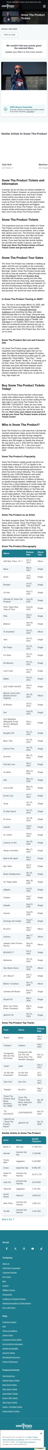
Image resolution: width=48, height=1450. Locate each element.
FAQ (4, 1326)
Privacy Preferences (10, 1362)
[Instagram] (24, 1249)
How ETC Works (8, 1353)
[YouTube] (32, 1249)
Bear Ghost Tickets (9, 1385)
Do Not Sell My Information (12, 1344)
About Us (6, 1264)
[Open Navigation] (44, 6)
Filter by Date (9, 35)
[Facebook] (6, 1249)
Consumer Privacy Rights (12, 1340)
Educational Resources (11, 1357)
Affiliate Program (8, 1290)
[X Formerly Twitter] (15, 1249)
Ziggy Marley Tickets (10, 1394)
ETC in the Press (8, 1308)
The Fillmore (10, 276)
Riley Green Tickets (9, 1389)
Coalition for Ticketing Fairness (14, 1299)
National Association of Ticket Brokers (16, 1303)
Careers (5, 1286)
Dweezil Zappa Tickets (10, 1380)
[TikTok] (41, 1249)
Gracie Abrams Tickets (10, 1411)
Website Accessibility (10, 1349)
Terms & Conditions (9, 1331)
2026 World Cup (8, 1376)
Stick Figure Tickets (9, 1402)
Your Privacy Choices (26, 1442)
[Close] (41, 1433)
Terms (29, 1437)
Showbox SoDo (22, 319)
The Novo (6, 322)
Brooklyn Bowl (33, 276)
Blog (4, 1281)
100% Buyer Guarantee (11, 1268)
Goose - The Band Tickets (12, 1407)
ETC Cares (6, 1277)
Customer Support (9, 1322)
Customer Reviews (9, 1273)
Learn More (30, 111)
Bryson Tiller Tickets (10, 1398)
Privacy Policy (7, 1335)
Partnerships (7, 1295)
